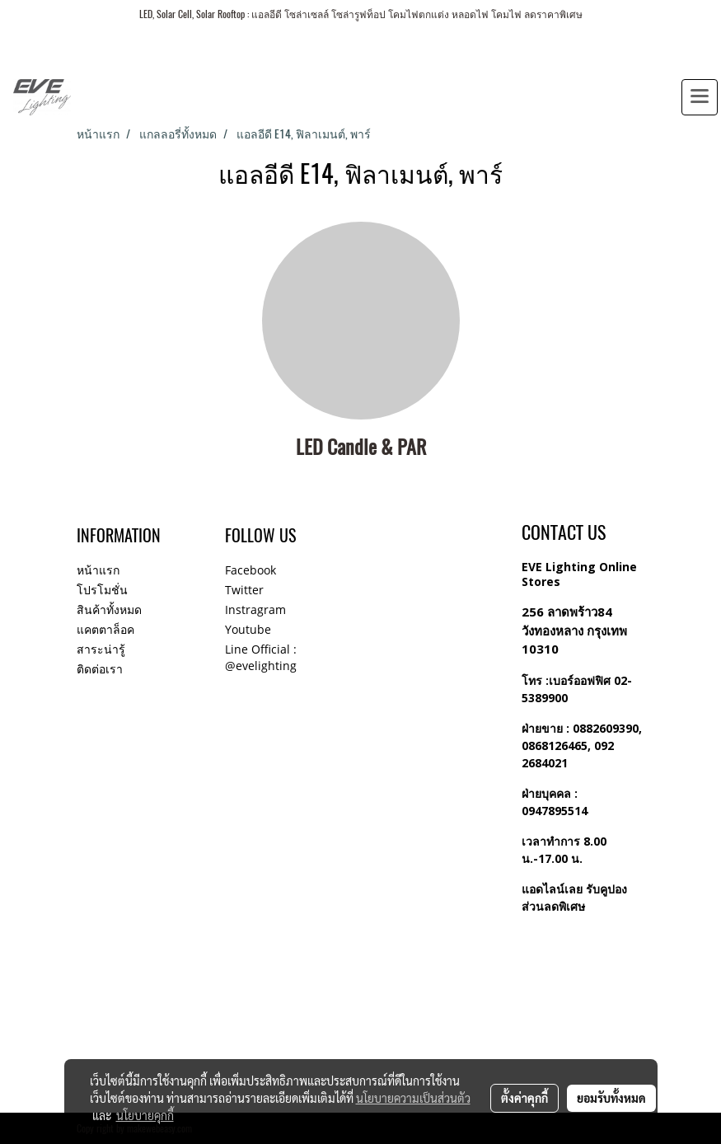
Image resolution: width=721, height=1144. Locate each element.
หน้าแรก (98, 570)
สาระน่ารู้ (101, 649)
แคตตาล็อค (105, 629)
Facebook (250, 570)
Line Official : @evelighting (261, 657)
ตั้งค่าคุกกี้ (524, 1097)
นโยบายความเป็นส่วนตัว (413, 1097)
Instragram (255, 609)
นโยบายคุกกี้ (145, 1115)
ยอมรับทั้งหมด (611, 1097)
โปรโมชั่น (102, 590)
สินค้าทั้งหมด (109, 609)
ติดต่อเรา (100, 669)
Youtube (248, 629)
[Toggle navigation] (699, 97)
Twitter (244, 590)
